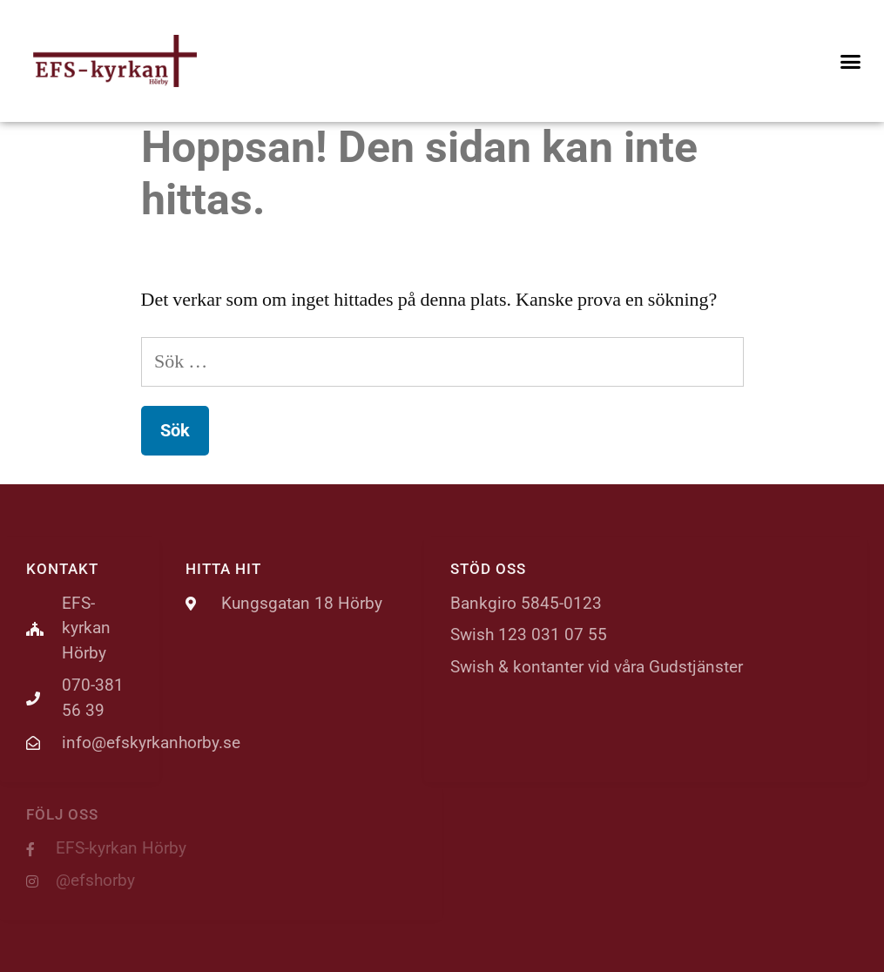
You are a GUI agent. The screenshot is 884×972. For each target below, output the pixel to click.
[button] (850, 61)
